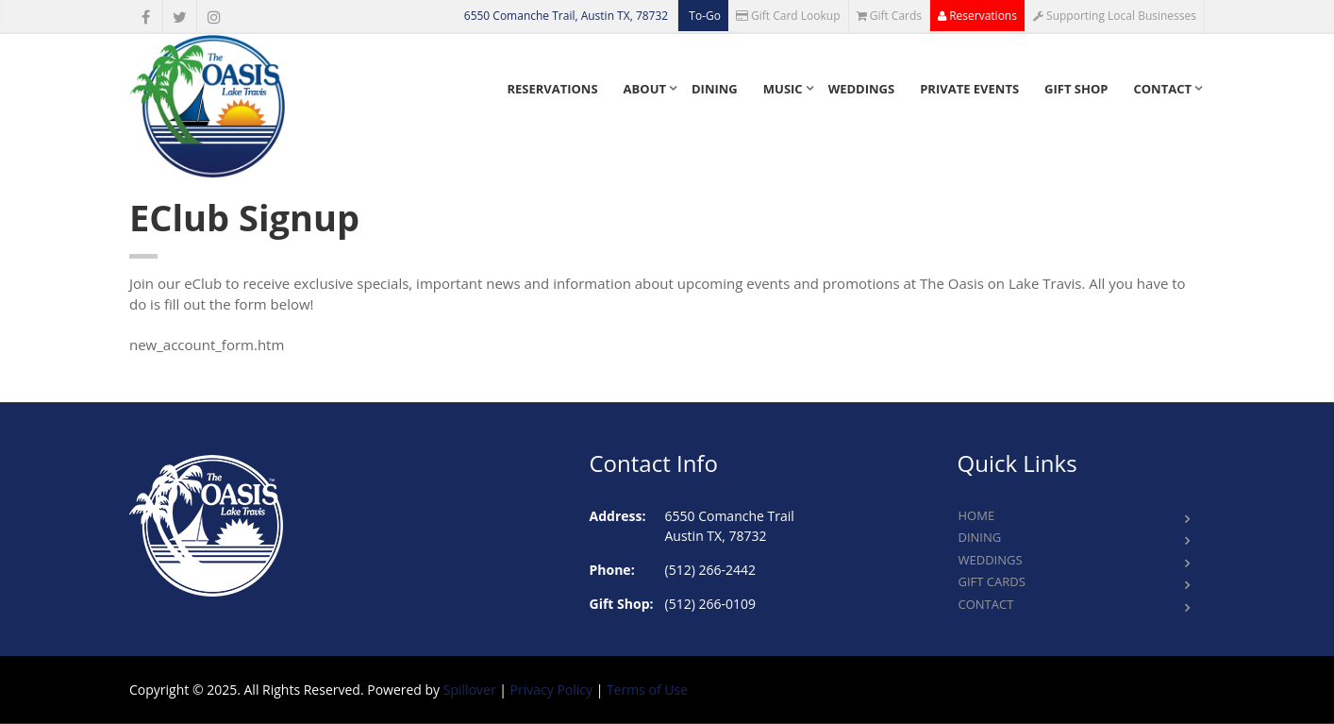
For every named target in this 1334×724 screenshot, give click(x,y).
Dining (715, 88)
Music (783, 88)
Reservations (977, 16)
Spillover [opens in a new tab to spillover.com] (469, 690)
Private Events (969, 88)
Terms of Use (647, 690)
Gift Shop (1076, 88)
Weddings (861, 88)
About (645, 88)
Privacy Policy (551, 690)
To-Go (703, 16)
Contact (1162, 88)
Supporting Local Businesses (1114, 16)
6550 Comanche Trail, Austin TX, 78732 (566, 16)
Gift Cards (890, 16)
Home (977, 515)
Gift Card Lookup (788, 16)
